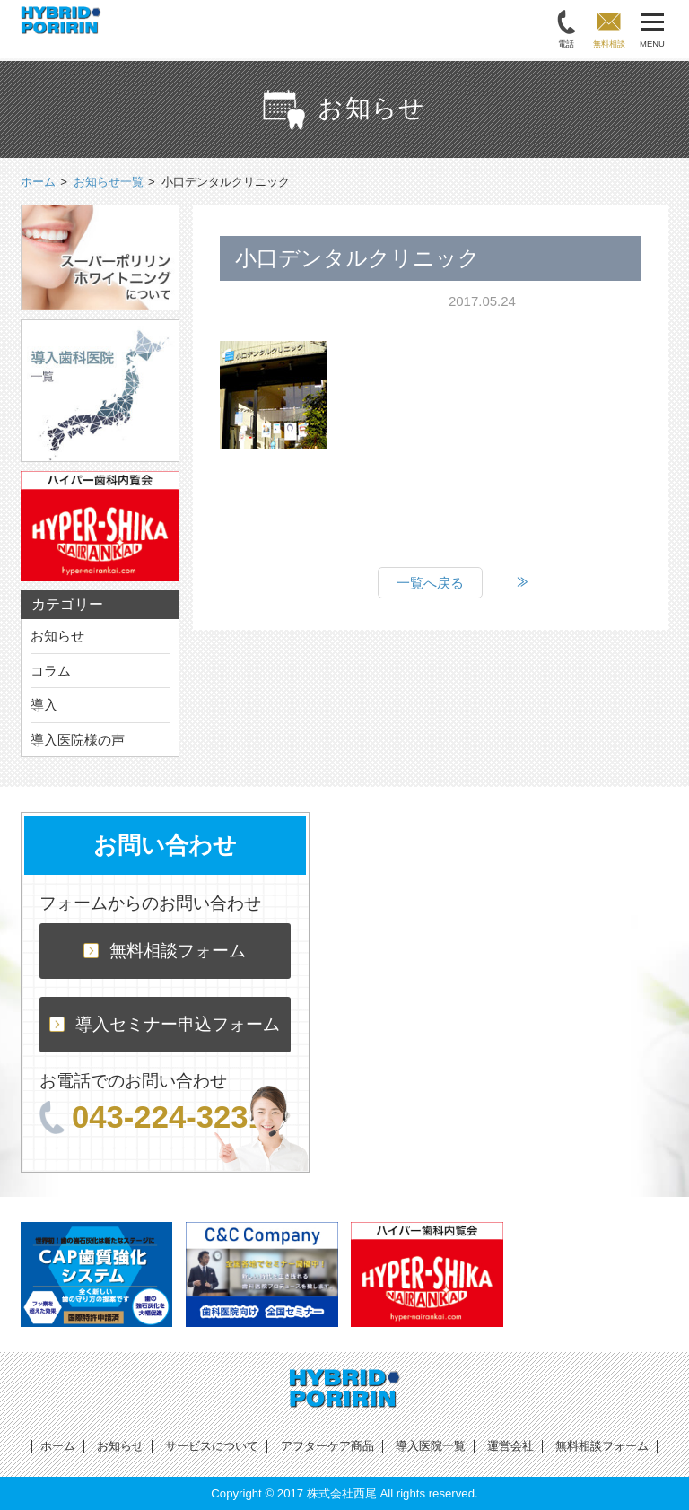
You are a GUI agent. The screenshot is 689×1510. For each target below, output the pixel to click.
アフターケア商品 (327, 1446)
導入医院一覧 (431, 1446)
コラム (51, 670)
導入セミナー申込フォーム (164, 1024)
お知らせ (57, 635)
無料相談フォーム (164, 950)
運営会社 (510, 1446)
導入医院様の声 (78, 739)
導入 (44, 704)
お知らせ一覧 (109, 181)
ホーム (57, 1446)
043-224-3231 (152, 1117)
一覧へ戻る (430, 582)
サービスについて (211, 1446)
